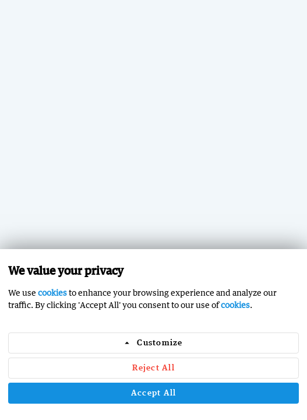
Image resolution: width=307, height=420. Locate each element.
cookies (52, 293)
